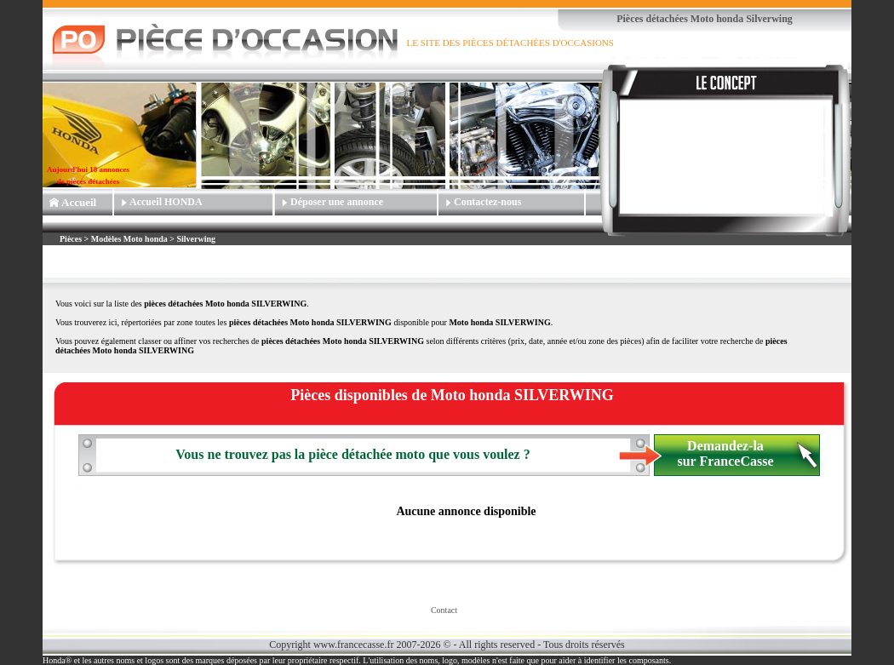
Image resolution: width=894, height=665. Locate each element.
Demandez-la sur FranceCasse (725, 453)
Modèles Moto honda (129, 239)
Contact (444, 610)
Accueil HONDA (166, 202)
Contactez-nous (487, 202)
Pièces (72, 239)
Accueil (78, 202)
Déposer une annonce (336, 202)
